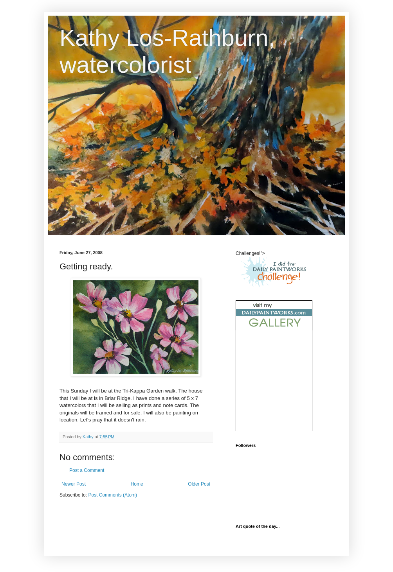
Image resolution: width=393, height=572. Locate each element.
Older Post (199, 484)
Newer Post (73, 484)
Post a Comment (86, 470)
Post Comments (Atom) (112, 495)
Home (137, 484)
